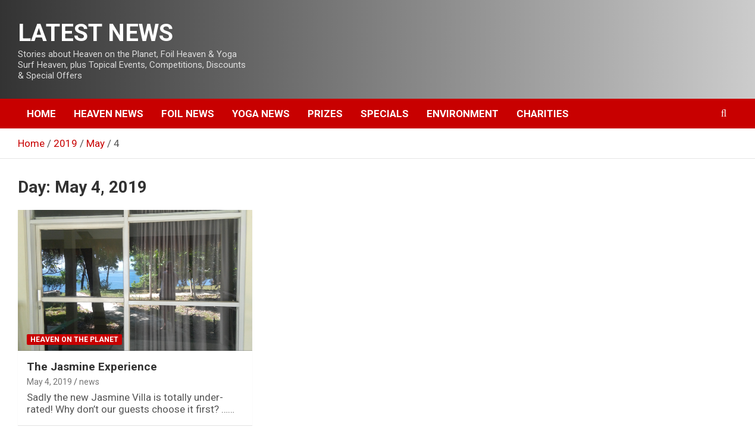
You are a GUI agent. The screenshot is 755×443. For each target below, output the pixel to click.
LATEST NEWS (95, 33)
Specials (385, 114)
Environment (463, 114)
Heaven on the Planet (74, 339)
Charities (542, 114)
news (89, 382)
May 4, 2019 (49, 382)
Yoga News (261, 114)
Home (41, 114)
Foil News (187, 114)
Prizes (325, 114)
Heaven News (108, 114)
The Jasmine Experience (92, 366)
